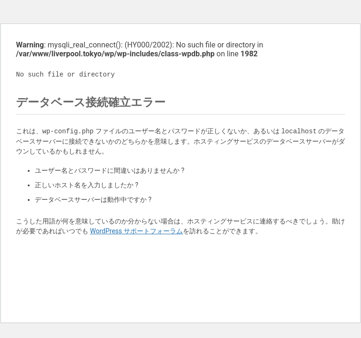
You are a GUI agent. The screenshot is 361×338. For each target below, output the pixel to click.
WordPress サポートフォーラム (136, 231)
